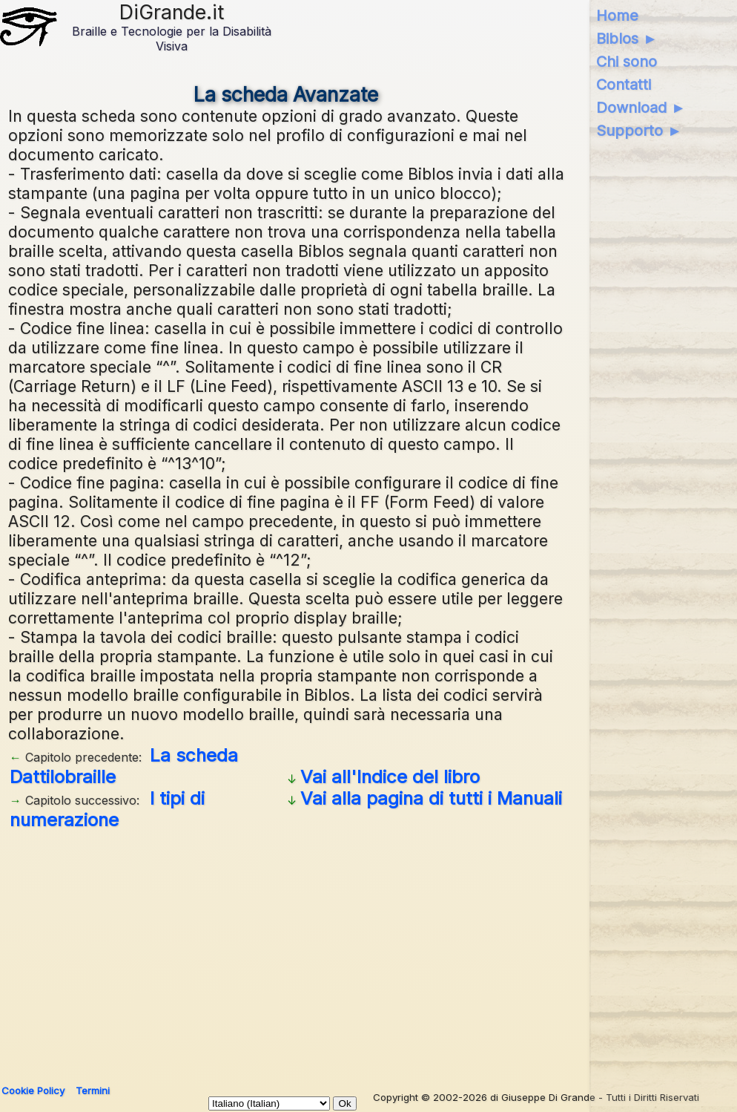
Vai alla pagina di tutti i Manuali (431, 798)
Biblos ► (627, 39)
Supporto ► (639, 131)
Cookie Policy (33, 1090)
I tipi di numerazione (107, 809)
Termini (93, 1090)
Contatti (623, 85)
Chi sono (626, 62)
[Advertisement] (286, 952)
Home (617, 15)
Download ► (641, 108)
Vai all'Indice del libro (390, 777)
